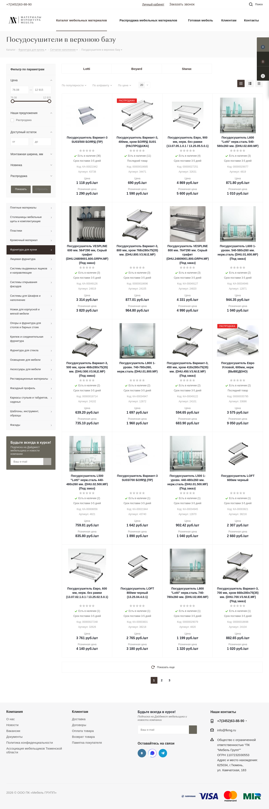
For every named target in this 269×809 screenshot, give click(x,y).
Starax (187, 69)
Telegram (163, 753)
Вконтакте (142, 753)
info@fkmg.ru (226, 730)
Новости (12, 725)
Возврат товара (83, 736)
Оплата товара (83, 731)
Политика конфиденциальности (29, 742)
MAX (152, 753)
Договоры (79, 725)
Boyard (136, 69)
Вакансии (13, 731)
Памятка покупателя (87, 742)
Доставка (79, 719)
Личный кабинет (153, 4)
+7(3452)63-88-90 (19, 4)
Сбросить (42, 189)
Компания (14, 711)
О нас (10, 719)
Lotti (86, 69)
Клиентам (80, 711)
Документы (14, 736)
